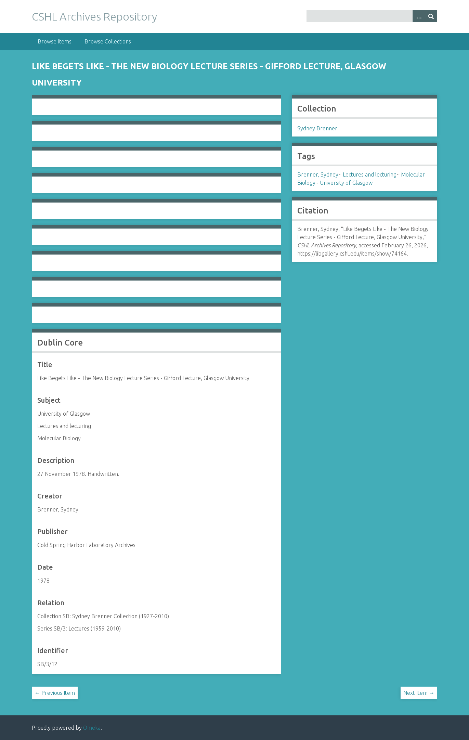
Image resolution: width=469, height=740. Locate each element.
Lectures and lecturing (369, 174)
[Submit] (431, 16)
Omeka (92, 728)
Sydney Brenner (317, 128)
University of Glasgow (346, 183)
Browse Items (54, 41)
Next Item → (418, 693)
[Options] (419, 16)
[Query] (372, 16)
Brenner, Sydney (317, 174)
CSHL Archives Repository (94, 16)
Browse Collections (107, 41)
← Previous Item (55, 693)
